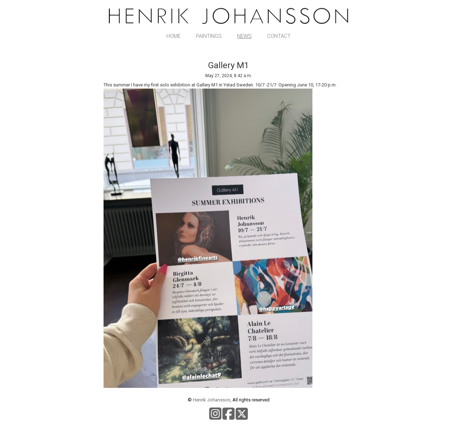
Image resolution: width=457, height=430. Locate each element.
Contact (279, 36)
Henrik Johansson (211, 399)
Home (173, 36)
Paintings (209, 36)
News (244, 36)
